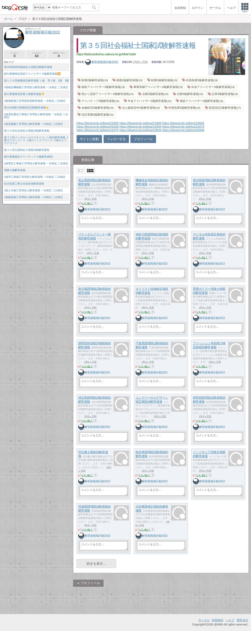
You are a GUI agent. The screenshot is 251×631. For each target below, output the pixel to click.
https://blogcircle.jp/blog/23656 (183, 123)
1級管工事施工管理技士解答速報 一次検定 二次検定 (35, 176)
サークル (204, 620)
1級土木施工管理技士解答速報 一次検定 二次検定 (33, 190)
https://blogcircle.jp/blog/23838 (140, 130)
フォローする (116, 139)
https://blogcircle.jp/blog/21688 (140, 123)
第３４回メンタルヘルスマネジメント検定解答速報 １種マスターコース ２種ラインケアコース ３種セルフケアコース (36, 140)
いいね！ (87, 203)
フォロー (14, 55)
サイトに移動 (89, 139)
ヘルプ (230, 620)
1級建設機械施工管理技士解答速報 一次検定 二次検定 (36, 87)
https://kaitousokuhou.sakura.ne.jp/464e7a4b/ (106, 54)
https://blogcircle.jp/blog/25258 (98, 126)
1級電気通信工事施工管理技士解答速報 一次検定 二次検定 (36, 116)
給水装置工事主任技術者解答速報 (24, 183)
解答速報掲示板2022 (101, 61)
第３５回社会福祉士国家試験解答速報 (138, 45)
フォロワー (36, 55)
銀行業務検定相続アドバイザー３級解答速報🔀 (32, 73)
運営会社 (242, 620)
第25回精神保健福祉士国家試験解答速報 (28, 67)
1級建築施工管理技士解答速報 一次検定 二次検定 (33, 197)
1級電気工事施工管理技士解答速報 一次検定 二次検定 (36, 163)
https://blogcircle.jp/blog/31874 (183, 126)
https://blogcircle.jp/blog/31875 (98, 130)
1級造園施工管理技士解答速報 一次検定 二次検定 (33, 123)
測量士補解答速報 (14, 170)
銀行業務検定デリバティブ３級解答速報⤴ (28, 156)
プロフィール (143, 139)
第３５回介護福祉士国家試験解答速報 (26, 149)
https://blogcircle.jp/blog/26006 (183, 130)
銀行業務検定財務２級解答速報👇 (24, 94)
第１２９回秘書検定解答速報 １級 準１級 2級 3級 (36, 80)
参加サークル (59, 55)
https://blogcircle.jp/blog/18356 (98, 123)
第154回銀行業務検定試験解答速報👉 (26, 107)
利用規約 (217, 620)
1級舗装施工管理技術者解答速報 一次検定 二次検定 (35, 100)
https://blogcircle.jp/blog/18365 (140, 126)
